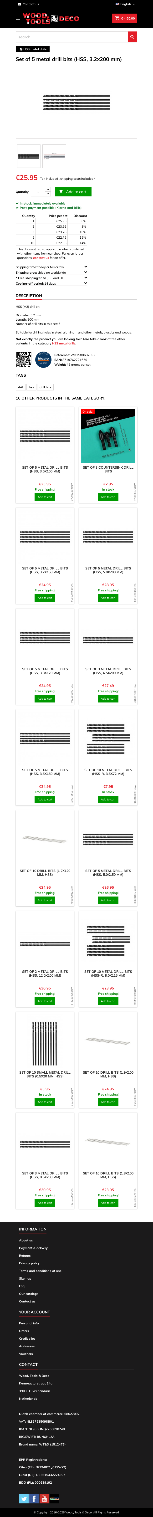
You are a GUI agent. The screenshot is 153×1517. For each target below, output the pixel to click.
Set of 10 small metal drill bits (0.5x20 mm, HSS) (45, 1074)
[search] (76, 36)
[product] (45, 436)
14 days (51, 283)
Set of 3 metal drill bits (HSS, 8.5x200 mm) (45, 1175)
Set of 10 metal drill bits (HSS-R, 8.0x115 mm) (108, 973)
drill (20, 387)
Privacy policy (29, 1263)
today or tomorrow (51, 267)
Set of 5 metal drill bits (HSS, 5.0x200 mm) (108, 570)
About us (26, 1240)
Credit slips (27, 1338)
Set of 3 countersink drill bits (108, 469)
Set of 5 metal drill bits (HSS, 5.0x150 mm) (108, 873)
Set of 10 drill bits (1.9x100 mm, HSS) (108, 1074)
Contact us (27, 1301)
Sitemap (25, 1278)
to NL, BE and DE (51, 278)
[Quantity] (38, 191)
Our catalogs (28, 1294)
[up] (48, 189)
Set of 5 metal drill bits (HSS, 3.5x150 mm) (45, 772)
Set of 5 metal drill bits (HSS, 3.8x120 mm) (45, 671)
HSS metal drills (63, 343)
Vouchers (26, 1354)
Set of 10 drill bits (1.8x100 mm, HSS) (108, 1175)
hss (31, 387)
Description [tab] (29, 295)
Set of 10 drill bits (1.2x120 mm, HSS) (45, 873)
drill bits (45, 387)
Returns (25, 1255)
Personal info (29, 1323)
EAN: (58, 360)
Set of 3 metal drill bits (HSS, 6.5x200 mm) (108, 671)
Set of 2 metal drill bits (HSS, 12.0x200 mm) (45, 973)
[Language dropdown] (126, 4)
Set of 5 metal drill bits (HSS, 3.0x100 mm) (45, 469)
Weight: (60, 364)
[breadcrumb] (33, 49)
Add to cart (73, 191)
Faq (22, 1286)
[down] (48, 193)
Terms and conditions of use (40, 1271)
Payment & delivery (33, 1248)
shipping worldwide (51, 272)
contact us (31, 4)
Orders (24, 1331)
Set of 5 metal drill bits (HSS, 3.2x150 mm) (45, 570)
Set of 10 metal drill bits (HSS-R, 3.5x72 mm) (108, 772)
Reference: (62, 355)
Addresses (27, 1346)
